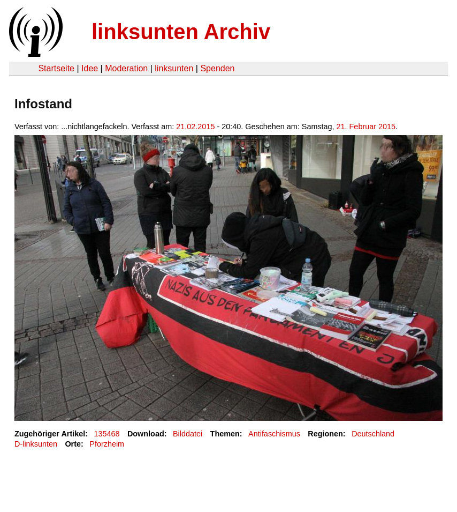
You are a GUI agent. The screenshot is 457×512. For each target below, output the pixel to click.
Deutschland (373, 433)
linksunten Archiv (181, 31)
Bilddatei (187, 433)
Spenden (217, 68)
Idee (89, 68)
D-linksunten (35, 444)
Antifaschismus (274, 433)
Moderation (126, 68)
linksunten (174, 68)
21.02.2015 (195, 126)
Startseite (56, 68)
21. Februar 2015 (366, 126)
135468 (107, 433)
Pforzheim (106, 444)
